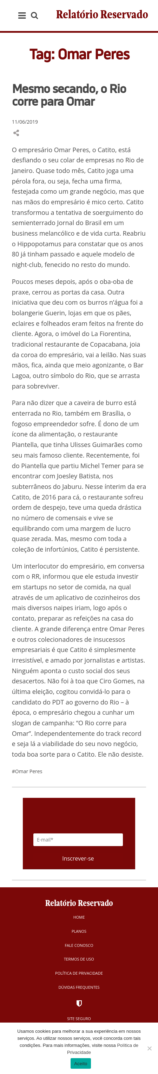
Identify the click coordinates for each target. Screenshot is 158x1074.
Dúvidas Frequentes (78, 987)
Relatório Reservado (102, 15)
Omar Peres (127, 629)
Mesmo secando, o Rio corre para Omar (69, 95)
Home (79, 917)
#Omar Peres (27, 771)
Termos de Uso (79, 959)
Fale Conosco (79, 945)
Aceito (80, 1063)
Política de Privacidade (79, 973)
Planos (79, 931)
